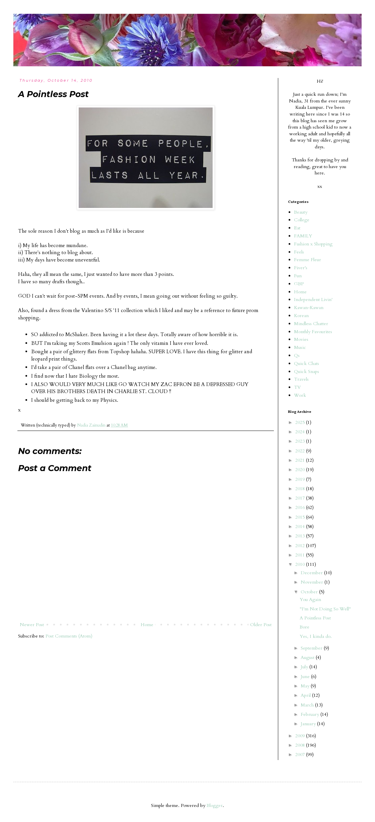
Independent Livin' (313, 299)
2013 (300, 536)
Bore (304, 627)
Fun (298, 276)
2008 (300, 745)
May (306, 686)
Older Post (261, 624)
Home (147, 624)
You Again (310, 599)
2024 (300, 432)
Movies (301, 339)
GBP (299, 284)
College (301, 220)
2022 (300, 451)
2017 (300, 498)
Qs (297, 355)
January (309, 724)
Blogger (215, 805)
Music (300, 347)
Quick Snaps (306, 371)
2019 (300, 479)
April (306, 695)
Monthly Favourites (313, 331)
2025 (300, 422)
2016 (300, 507)
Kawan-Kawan (308, 307)
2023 (300, 441)
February (310, 714)
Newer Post (32, 624)
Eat (297, 228)
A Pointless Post (315, 618)
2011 (300, 555)
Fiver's (300, 268)
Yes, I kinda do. (316, 636)
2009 (300, 736)
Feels (299, 252)
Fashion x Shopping (313, 244)
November (312, 582)
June (306, 676)
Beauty (300, 212)
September (312, 648)
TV (297, 387)
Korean (301, 315)
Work (300, 395)
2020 (300, 469)
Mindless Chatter (311, 323)
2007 (300, 754)
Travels (301, 379)
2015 (300, 517)
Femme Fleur (307, 259)
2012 (300, 545)
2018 (300, 488)
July (305, 667)
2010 (300, 564)
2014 (300, 526)
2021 (300, 460)
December (312, 573)
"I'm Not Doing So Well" (325, 609)
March (308, 705)
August (308, 657)
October (310, 592)
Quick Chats (306, 363)
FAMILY (303, 236)
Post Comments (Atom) (69, 636)
